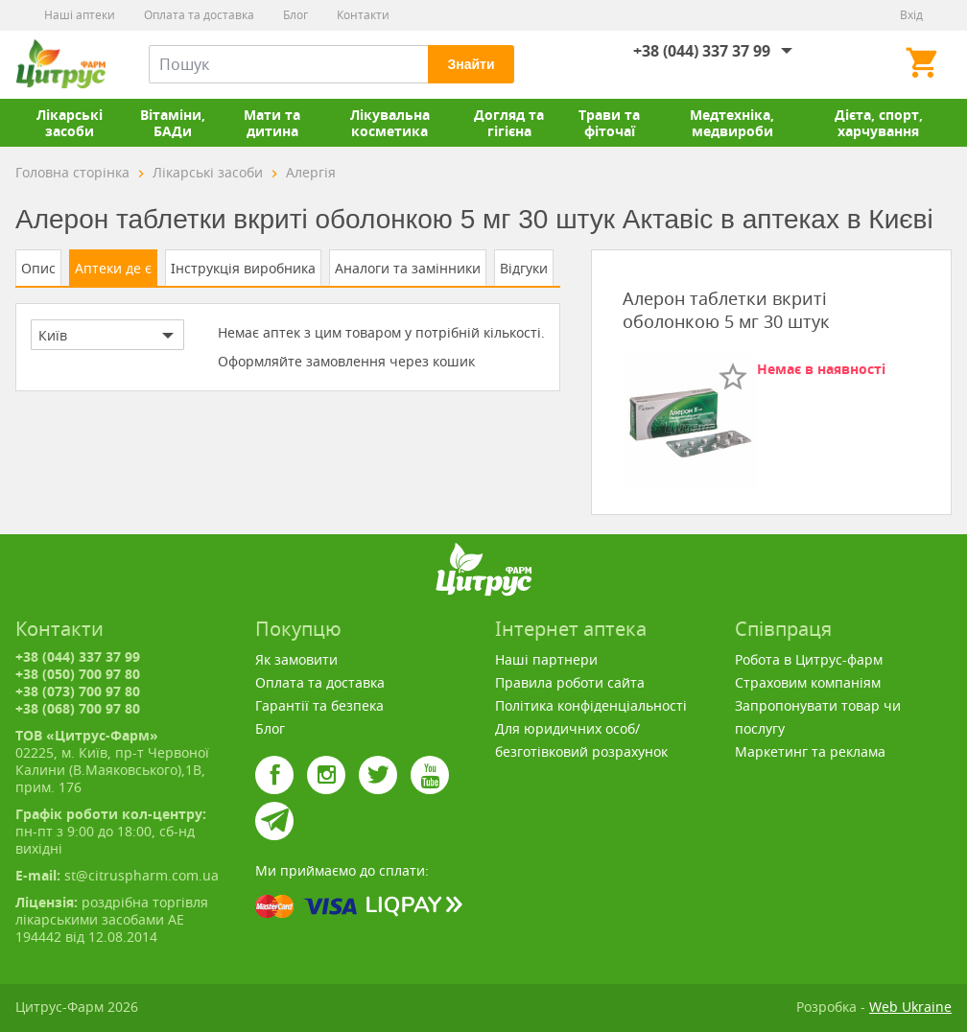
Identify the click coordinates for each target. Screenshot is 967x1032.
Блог (295, 15)
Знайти (470, 64)
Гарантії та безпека (319, 705)
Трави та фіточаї (609, 123)
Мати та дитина (272, 123)
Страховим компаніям (808, 682)
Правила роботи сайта (570, 682)
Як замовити (296, 659)
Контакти (363, 15)
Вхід (911, 15)
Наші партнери (546, 659)
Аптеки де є (113, 268)
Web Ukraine (910, 1006)
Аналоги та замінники (408, 268)
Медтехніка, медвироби (732, 123)
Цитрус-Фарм (60, 64)
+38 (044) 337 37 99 (701, 50)
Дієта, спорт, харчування (879, 123)
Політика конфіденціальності (591, 705)
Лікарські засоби (69, 123)
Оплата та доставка (199, 15)
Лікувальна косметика (390, 123)
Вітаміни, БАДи (172, 123)
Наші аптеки (79, 15)
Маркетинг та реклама (810, 751)
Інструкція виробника (243, 268)
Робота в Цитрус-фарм (809, 659)
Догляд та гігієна (509, 123)
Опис (38, 268)
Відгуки (524, 268)
